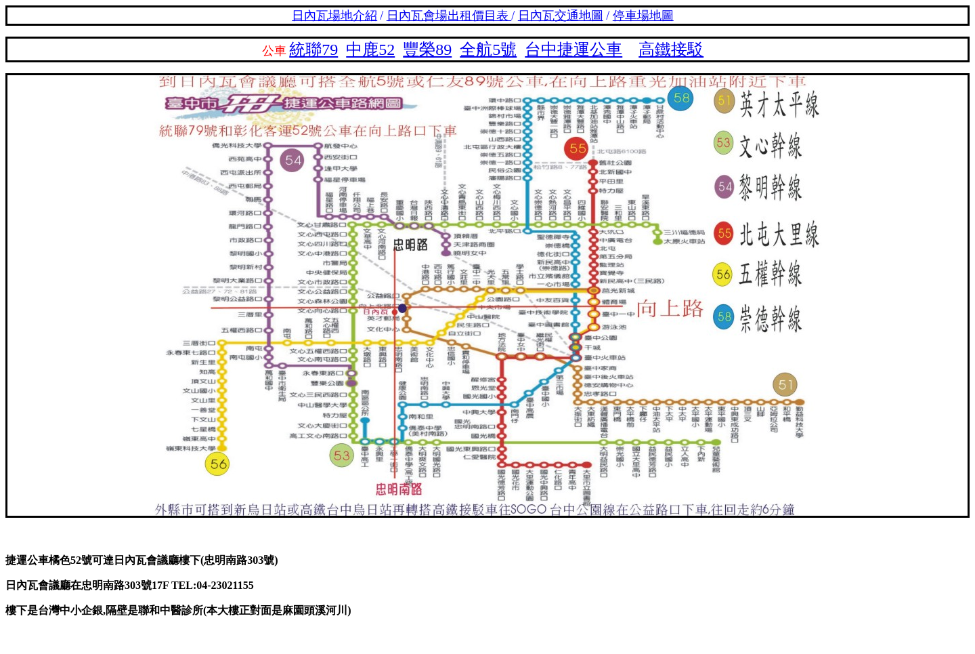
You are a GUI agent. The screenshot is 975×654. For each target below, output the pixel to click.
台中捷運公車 (573, 49)
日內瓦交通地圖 (560, 15)
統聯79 (313, 49)
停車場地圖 (643, 15)
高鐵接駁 (670, 49)
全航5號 (488, 49)
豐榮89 (427, 49)
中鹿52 (370, 49)
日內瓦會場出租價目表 (449, 15)
